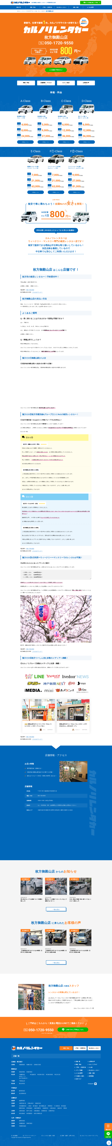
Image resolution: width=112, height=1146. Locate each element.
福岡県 (13, 1120)
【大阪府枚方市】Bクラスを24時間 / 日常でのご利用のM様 (32, 950)
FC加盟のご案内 (79, 1076)
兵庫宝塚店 (22, 1110)
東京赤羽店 (22, 1083)
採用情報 (91, 1076)
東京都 (13, 1083)
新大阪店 (35, 1106)
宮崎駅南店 (22, 1123)
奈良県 (13, 1113)
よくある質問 (90, 7)
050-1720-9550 (59, 43)
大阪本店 (59, 1108)
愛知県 (13, 1093)
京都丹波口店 (22, 1103)
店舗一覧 (18, 7)
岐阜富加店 (22, 1090)
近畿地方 (14, 1098)
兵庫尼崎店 (37, 1110)
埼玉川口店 (57, 1074)
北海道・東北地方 (16, 1062)
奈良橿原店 (29, 1113)
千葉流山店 (22, 1081)
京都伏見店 (38, 1103)
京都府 (13, 1103)
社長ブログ (78, 1079)
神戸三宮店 (29, 1110)
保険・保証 (76, 7)
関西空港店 (22, 1108)
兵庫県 (13, 1110)
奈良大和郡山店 (38, 1113)
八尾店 (29, 1106)
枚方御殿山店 (42, 1106)
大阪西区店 (45, 1108)
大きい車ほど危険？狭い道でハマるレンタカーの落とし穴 (80, 899)
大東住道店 (53, 1108)
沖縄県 (13, 1126)
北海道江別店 (37, 1064)
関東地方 (14, 1069)
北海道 (13, 1064)
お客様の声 (86, 82)
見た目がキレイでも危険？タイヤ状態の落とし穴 (32, 899)
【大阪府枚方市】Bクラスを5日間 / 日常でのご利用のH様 (80, 950)
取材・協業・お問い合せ (68, 1135)
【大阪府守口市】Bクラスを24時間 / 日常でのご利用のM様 (56, 950)
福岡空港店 (22, 1120)
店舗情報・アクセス (46, 82)
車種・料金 (32, 7)
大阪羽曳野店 (37, 1108)
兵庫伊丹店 (51, 1110)
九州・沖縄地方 (16, 1118)
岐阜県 (13, 1090)
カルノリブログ (93, 1064)
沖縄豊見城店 (22, 1126)
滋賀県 (13, 1100)
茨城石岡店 (22, 1072)
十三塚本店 (57, 1106)
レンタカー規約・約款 (49, 1135)
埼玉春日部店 (49, 1074)
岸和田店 (50, 1106)
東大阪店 (63, 1106)
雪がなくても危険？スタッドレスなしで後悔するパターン (56, 899)
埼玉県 (13, 1074)
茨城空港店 (29, 1072)
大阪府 (13, 1106)
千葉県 (13, 1081)
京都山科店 (30, 1103)
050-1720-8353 (30, 290)
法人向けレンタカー (61, 7)
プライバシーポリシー (30, 1135)
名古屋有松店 (22, 1093)
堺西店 (65, 1108)
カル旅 (90, 1067)
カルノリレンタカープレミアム (90, 1135)
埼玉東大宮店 (40, 1074)
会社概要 (15, 1135)
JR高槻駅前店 (22, 1106)
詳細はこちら (25, 142)
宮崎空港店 (29, 1123)
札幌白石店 (29, 1064)
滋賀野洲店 (22, 1100)
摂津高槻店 (29, 1108)
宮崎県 (13, 1123)
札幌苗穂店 (22, 1064)
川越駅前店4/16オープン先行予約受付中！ (23, 1076)
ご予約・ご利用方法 (47, 7)
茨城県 (13, 1072)
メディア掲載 (78, 1070)
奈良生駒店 (22, 1113)
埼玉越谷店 (33, 1074)
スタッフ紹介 (66, 82)
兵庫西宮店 (44, 1110)
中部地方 (14, 1088)
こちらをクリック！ (37, 292)
